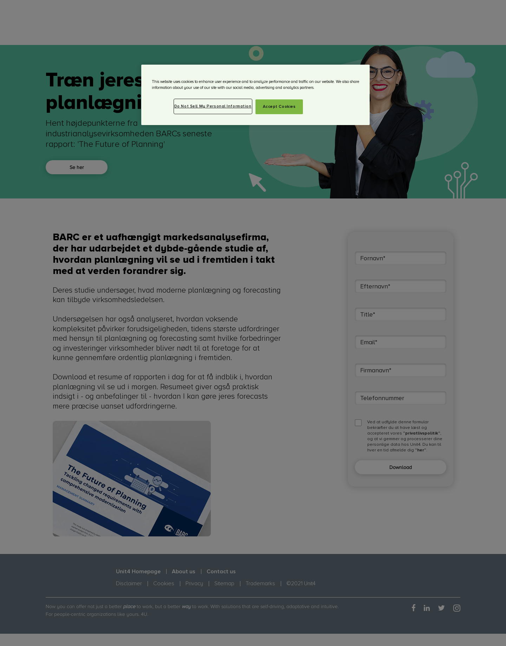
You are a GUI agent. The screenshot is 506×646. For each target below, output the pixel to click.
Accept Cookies (279, 106)
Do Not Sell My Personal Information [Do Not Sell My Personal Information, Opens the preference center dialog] (213, 106)
